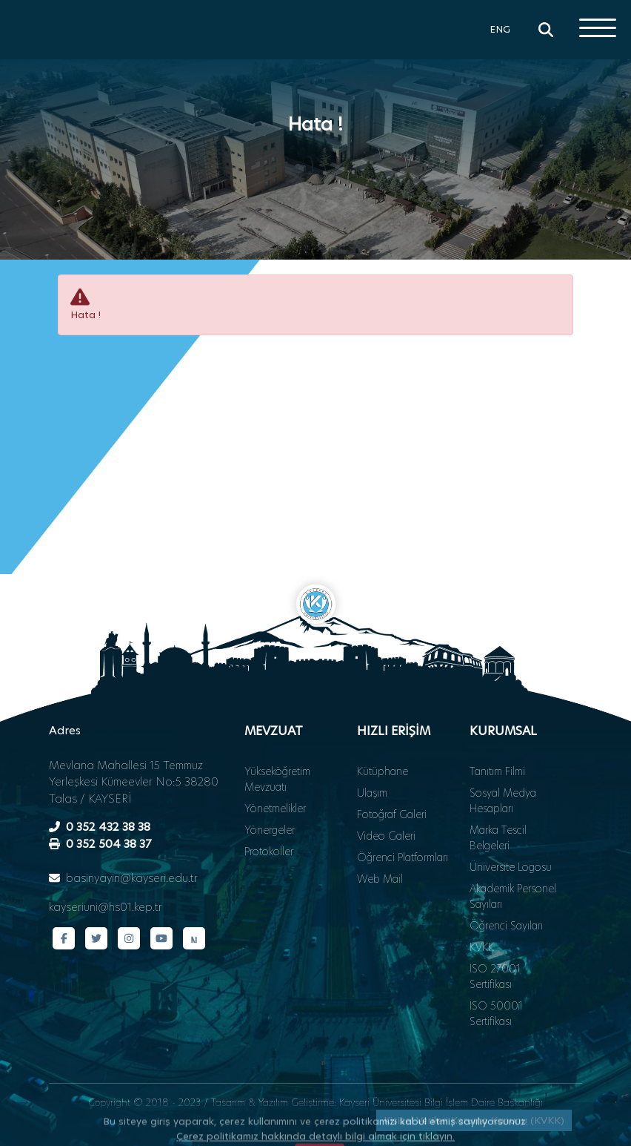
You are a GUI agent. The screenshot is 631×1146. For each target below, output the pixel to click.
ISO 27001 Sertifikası (495, 976)
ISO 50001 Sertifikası (496, 1013)
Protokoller (268, 851)
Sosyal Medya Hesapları (503, 801)
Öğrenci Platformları (402, 857)
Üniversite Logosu (511, 867)
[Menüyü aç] (597, 28)
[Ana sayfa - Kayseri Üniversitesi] (55, 55)
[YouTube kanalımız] (161, 938)
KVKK (482, 947)
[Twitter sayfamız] (96, 938)
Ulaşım (372, 793)
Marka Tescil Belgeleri (498, 838)
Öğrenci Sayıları (506, 925)
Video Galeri (386, 836)
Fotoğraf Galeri (392, 814)
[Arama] (545, 29)
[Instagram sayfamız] (129, 938)
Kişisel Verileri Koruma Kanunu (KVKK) (474, 1120)
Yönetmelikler (275, 808)
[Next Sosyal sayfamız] (194, 938)
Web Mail (380, 879)
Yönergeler (269, 830)
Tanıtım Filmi (497, 771)
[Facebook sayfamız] (64, 938)
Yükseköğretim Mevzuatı (277, 779)
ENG (500, 29)
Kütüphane (382, 771)
